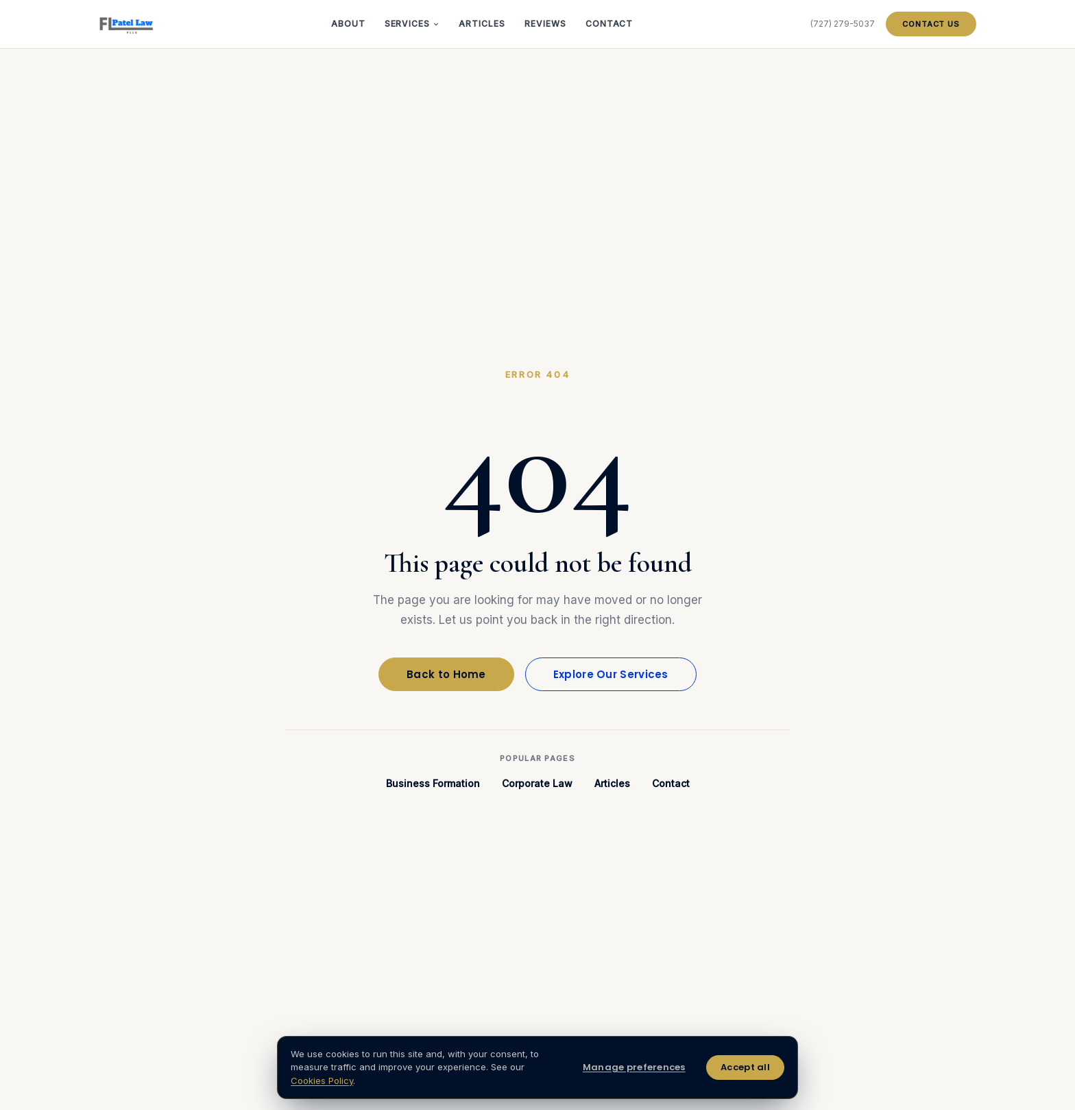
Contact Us (931, 24)
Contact (609, 24)
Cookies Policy (322, 1080)
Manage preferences (634, 1067)
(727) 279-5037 (842, 24)
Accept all (745, 1067)
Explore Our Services (610, 674)
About (348, 24)
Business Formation (433, 783)
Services (412, 24)
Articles (482, 24)
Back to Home (446, 674)
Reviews (545, 24)
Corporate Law (537, 783)
